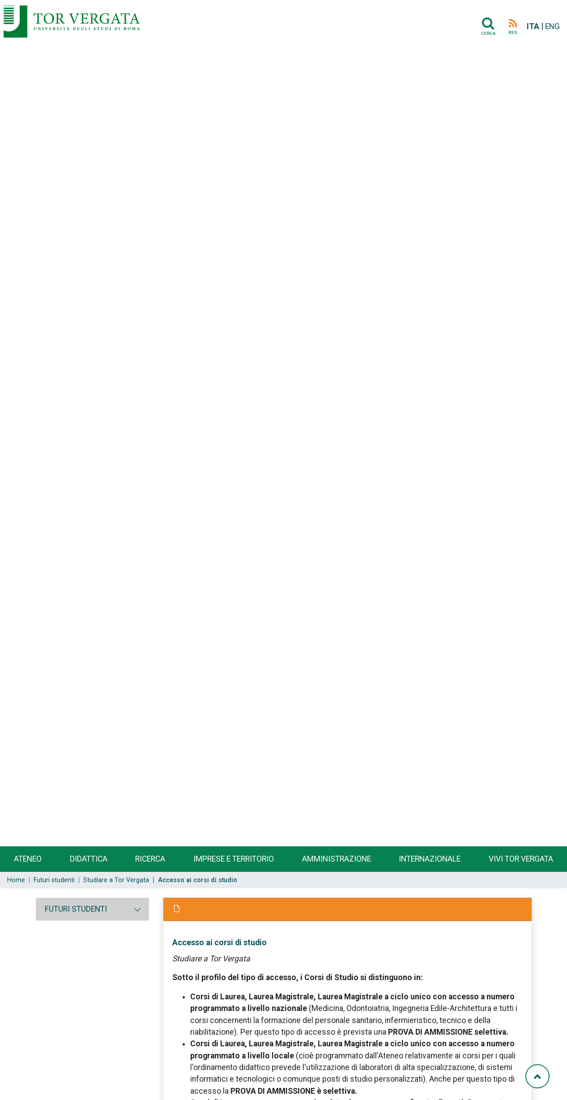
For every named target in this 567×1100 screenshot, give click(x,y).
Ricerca (150, 858)
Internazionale (429, 858)
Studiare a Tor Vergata (116, 880)
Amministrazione (336, 858)
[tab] (92, 909)
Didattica (88, 858)
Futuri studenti (54, 880)
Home (16, 880)
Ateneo (28, 858)
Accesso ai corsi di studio (219, 942)
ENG (552, 26)
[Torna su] (537, 1076)
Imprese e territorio (233, 858)
